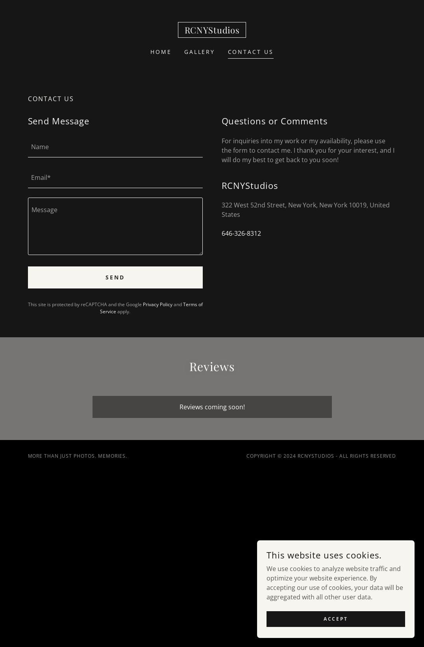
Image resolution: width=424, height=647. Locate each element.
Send (115, 277)
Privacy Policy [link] (157, 304)
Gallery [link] (199, 51)
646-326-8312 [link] (241, 233)
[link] (212, 31)
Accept (336, 619)
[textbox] (115, 146)
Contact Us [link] (251, 51)
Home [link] (161, 51)
